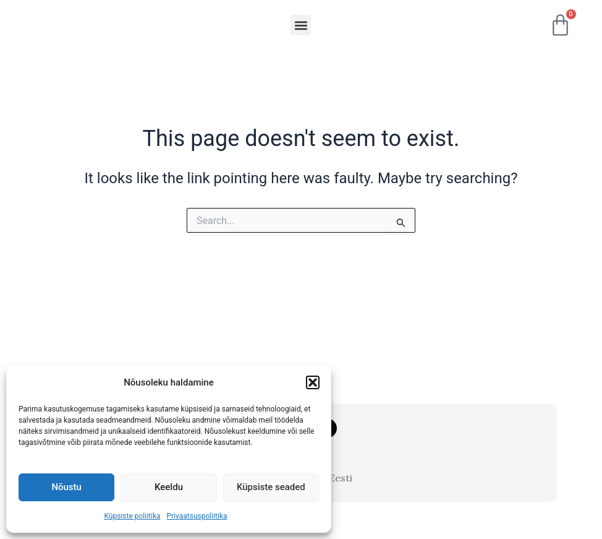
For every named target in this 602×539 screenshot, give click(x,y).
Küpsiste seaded (271, 487)
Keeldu (169, 487)
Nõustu (66, 487)
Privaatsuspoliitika (197, 516)
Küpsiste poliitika (132, 516)
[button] (313, 379)
